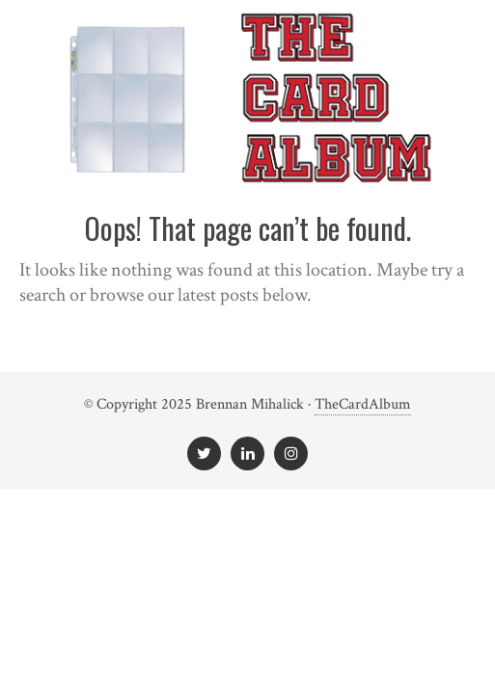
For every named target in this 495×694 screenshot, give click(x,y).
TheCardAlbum (363, 404)
